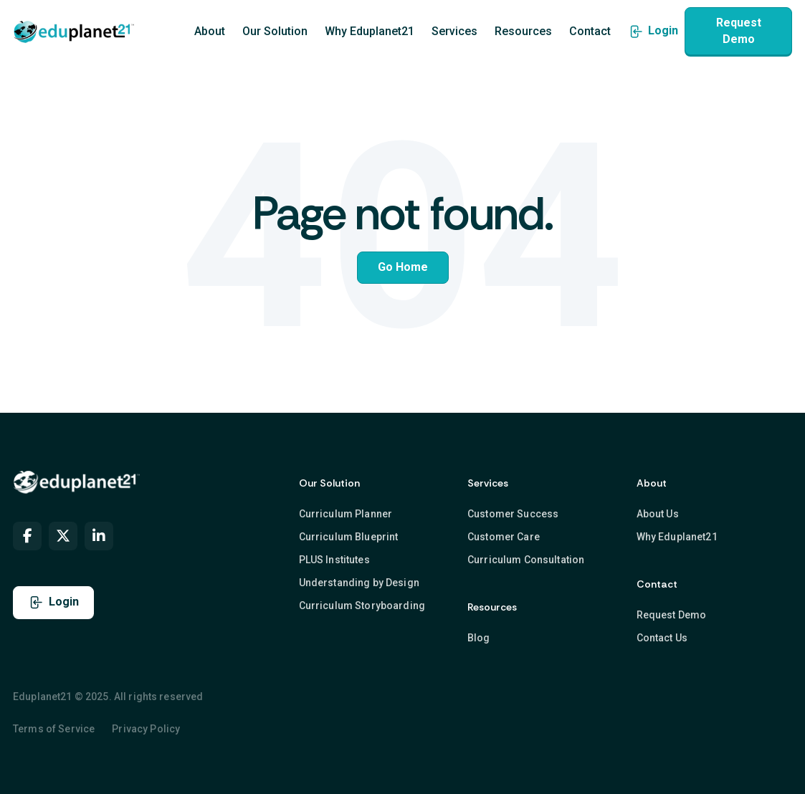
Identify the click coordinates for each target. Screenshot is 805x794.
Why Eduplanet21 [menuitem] (369, 32)
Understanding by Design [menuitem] (359, 582)
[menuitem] (27, 535)
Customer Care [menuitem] (503, 536)
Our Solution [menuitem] (275, 32)
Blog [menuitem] (478, 637)
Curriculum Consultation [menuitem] (525, 559)
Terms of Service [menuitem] (54, 729)
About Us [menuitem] (658, 513)
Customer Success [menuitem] (512, 513)
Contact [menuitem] (590, 32)
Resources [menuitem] (523, 32)
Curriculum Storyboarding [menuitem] (362, 605)
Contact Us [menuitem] (662, 637)
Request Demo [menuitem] (672, 614)
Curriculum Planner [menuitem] (346, 513)
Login (652, 31)
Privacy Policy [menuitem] (146, 729)
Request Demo (738, 30)
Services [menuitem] (454, 32)
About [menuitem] (209, 32)
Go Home (403, 267)
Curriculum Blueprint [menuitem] (349, 536)
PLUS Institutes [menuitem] (334, 559)
